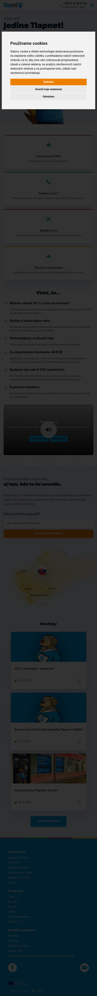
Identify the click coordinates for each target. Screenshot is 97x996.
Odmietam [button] (48, 96)
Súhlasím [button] (48, 81)
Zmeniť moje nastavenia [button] (48, 89)
